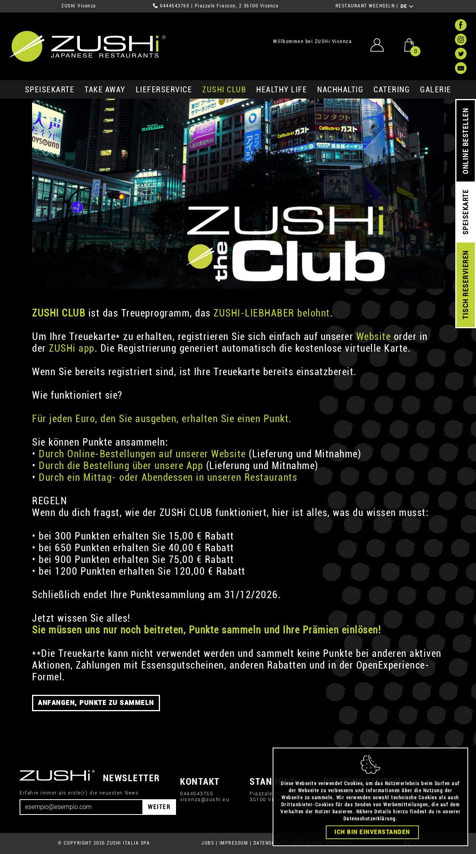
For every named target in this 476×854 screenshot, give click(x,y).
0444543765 (174, 6)
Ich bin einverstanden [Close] (372, 832)
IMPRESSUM (233, 843)
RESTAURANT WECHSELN (365, 6)
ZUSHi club (224, 89)
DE (407, 6)
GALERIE (435, 89)
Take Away (105, 89)
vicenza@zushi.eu (204, 799)
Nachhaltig (340, 89)
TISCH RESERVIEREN (466, 285)
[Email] (81, 807)
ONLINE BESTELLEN (466, 141)
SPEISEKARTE (50, 89)
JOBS (207, 843)
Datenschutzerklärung (369, 819)
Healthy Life (281, 89)
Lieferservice (164, 89)
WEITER (159, 807)
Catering (392, 89)
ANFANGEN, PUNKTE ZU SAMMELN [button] (96, 703)
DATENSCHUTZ (270, 843)
